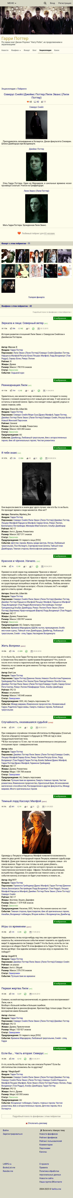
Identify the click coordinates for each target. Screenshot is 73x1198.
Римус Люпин (28, 358)
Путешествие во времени (23, 780)
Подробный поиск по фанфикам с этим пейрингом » (52, 312)
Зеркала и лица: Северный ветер (22, 323)
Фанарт (27, 50)
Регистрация (64, 3)
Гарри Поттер (16, 350)
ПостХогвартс (20, 546)
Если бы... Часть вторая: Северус (22, 1053)
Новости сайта (46, 1178)
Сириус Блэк (15, 358)
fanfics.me (56, 1189)
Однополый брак (46, 783)
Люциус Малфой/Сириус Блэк (15, 757)
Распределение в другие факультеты (44, 786)
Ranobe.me (8, 1171)
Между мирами (18, 704)
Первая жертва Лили (14, 988)
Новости (4, 50)
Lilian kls (23, 409)
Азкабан (5, 914)
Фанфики (16, 50)
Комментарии (46, 1145)
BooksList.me (9, 1167)
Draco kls (14, 409)
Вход (52, 3)
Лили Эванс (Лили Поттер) (36, 191)
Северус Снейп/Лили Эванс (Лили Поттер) (21, 1080)
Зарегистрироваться (12, 1134)
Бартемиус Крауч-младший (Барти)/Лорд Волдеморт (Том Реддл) (41, 610)
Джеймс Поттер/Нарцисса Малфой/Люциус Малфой (26, 602)
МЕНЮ (11, 3)
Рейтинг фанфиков (48, 1137)
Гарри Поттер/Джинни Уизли (27, 678)
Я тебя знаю (9, 452)
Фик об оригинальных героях (22, 440)
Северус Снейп (37, 107)
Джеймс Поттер (36, 149)
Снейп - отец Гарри (23, 633)
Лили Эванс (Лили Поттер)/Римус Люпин (46, 1083)
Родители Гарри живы (18, 707)
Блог (34, 50)
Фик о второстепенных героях (27, 1106)
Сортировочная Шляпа (39, 546)
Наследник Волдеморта (44, 633)
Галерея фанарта (36, 297)
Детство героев (18, 543)
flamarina (14, 514)
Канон (56, 50)
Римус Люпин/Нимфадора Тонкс (29, 687)
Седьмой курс (17, 373)
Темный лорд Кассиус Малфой (21, 801)
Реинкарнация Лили (14, 385)
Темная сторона (21, 549)
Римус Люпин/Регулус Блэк (44, 757)
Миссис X (12, 347)
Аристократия (33, 911)
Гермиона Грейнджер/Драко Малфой (31, 885)
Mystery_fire (25, 514)
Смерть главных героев (41, 707)
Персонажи (44, 1148)
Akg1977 (12, 880)
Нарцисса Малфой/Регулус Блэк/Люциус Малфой (25, 356)
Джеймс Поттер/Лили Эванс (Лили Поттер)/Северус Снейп (29, 417)
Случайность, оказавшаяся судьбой (24, 722)
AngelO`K (12, 956)
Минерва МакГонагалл (36, 526)
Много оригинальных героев (23, 789)
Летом (50, 543)
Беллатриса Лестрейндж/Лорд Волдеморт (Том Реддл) (34, 888)
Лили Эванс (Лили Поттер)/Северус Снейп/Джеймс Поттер (41, 353)
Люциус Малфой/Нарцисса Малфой (18, 523)
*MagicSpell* (14, 1071)
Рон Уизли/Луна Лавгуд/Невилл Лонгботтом (44, 681)
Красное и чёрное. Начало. (18, 561)
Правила (43, 1167)
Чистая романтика (46, 440)
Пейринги (21, 89)
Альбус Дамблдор (57, 526)
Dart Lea (12, 672)
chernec (12, 1015)
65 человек (49, 233)
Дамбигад (16, 437)
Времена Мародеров (21, 628)
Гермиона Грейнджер (40, 763)
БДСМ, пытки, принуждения (45, 628)
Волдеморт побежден (20, 914)
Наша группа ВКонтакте (50, 1182)
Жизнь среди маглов (36, 543)
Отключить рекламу (36, 1123)
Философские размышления (43, 549)
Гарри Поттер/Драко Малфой (15, 763)
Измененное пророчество (39, 704)
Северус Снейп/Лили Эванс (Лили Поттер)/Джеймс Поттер (41, 520)
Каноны (43, 1152)
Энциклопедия (45, 50)
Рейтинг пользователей (50, 1141)
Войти (6, 1130)
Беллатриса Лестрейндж (13, 526)
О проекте (44, 1164)
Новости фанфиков (48, 1134)
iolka (10, 749)
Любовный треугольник (32, 437)
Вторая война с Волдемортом (46, 914)
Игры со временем (13, 926)
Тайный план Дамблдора (30, 630)
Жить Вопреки (10, 645)
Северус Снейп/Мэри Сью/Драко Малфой (33, 415)
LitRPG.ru (7, 1164)
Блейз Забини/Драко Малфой (52, 760)
